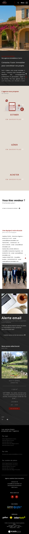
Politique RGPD (12, 527)
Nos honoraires (11, 525)
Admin (15, 526)
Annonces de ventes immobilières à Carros (12, 454)
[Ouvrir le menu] (24, 2)
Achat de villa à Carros (7, 442)
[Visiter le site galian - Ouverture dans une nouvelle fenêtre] (5, 517)
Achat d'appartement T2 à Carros (10, 463)
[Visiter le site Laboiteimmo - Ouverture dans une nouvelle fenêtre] (14, 530)
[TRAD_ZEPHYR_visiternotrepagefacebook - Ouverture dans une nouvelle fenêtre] (12, 496)
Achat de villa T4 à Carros (8, 468)
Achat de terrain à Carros (8, 445)
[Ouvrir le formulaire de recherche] (18, 3)
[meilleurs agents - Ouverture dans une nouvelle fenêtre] (17, 507)
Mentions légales (10, 526)
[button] (7, 419)
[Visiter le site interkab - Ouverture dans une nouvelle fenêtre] (20, 517)
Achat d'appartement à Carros (9, 439)
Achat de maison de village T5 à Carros (11, 469)
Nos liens (19, 526)
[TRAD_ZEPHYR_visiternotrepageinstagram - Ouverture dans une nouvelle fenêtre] (16, 496)
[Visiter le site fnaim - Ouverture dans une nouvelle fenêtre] (11, 517)
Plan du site (17, 525)
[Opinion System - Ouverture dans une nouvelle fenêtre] (10, 507)
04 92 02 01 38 (14, 482)
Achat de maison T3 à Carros (8, 466)
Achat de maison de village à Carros (10, 443)
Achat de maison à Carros (8, 440)
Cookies (18, 527)
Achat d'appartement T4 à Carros (10, 464)
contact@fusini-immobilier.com (14, 483)
